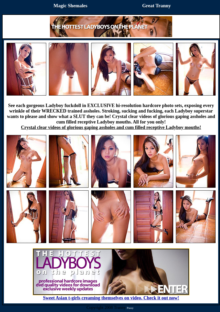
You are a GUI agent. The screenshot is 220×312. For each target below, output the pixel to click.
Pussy (130, 307)
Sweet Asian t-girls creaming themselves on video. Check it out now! (111, 296)
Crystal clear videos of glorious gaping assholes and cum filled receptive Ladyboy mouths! (111, 127)
